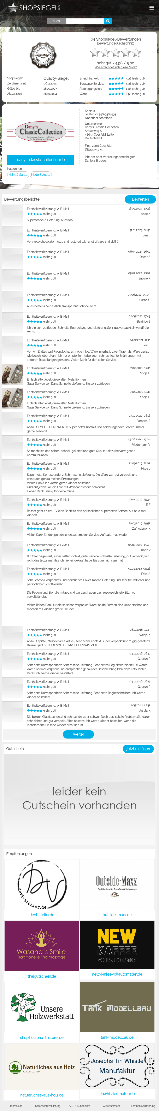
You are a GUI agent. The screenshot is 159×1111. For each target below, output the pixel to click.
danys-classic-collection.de (41, 160)
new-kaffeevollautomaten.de (117, 974)
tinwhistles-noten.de (117, 1094)
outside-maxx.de (117, 915)
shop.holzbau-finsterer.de (42, 1037)
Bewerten (140, 199)
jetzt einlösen (138, 749)
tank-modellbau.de (117, 1037)
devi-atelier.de (41, 915)
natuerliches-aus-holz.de (42, 1095)
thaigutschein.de (42, 976)
